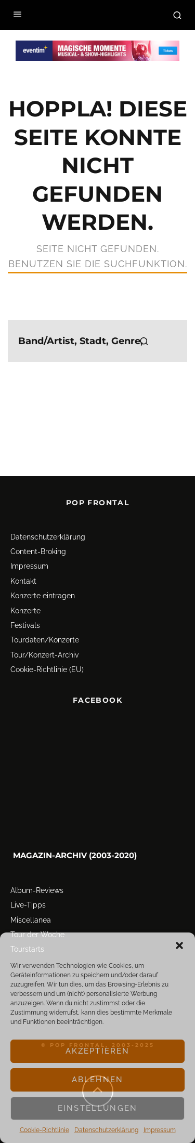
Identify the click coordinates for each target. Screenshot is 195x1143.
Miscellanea (30, 920)
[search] (144, 341)
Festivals (25, 625)
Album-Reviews (36, 890)
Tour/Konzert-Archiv (44, 655)
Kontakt (23, 581)
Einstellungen (97, 1108)
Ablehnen (97, 1079)
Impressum (160, 1130)
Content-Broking (38, 551)
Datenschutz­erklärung (106, 1130)
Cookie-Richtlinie (44, 1130)
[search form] (97, 341)
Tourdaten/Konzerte (44, 640)
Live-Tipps (28, 905)
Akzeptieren (98, 1051)
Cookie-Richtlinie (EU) (47, 669)
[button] (179, 945)
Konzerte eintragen (42, 596)
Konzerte (25, 611)
